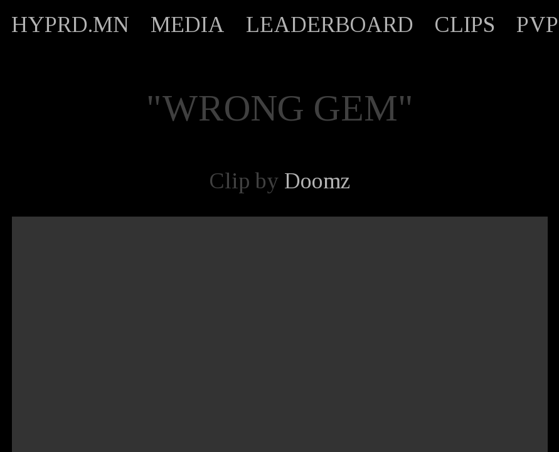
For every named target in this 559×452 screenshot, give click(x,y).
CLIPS (465, 24)
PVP (537, 24)
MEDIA (188, 24)
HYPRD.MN (70, 24)
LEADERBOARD (329, 24)
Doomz (317, 180)
